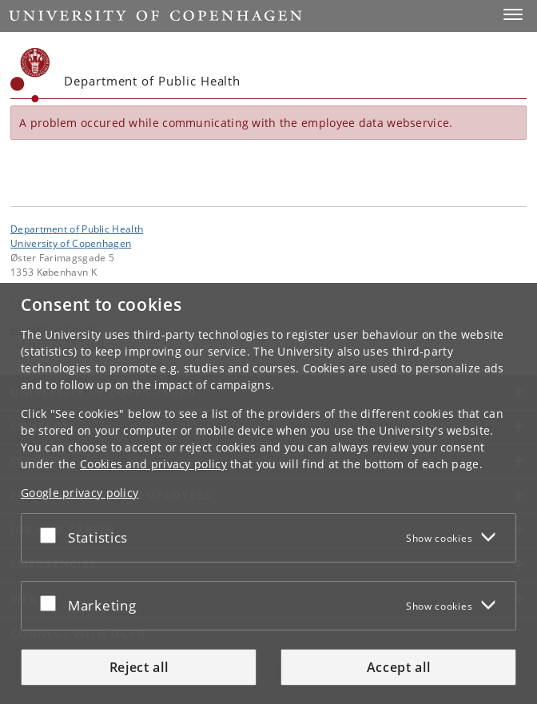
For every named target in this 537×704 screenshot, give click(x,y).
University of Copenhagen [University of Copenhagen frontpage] (70, 243)
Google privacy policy (79, 492)
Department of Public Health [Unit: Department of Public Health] (76, 228)
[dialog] (268, 493)
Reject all (139, 667)
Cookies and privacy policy (153, 463)
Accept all (399, 667)
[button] (513, 14)
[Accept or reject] (52, 534)
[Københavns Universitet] (30, 75)
